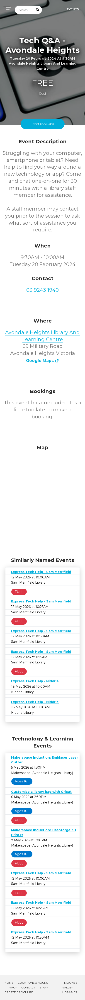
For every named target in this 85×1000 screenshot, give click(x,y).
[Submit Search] (38, 10)
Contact (28, 987)
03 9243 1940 (42, 290)
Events (73, 9)
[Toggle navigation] (7, 9)
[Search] (24, 10)
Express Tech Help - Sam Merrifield (41, 572)
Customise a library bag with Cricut (41, 792)
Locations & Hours (33, 982)
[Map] (42, 499)
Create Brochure (19, 992)
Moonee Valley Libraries (69, 987)
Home (9, 982)
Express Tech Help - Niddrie (35, 681)
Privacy (11, 987)
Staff (44, 987)
